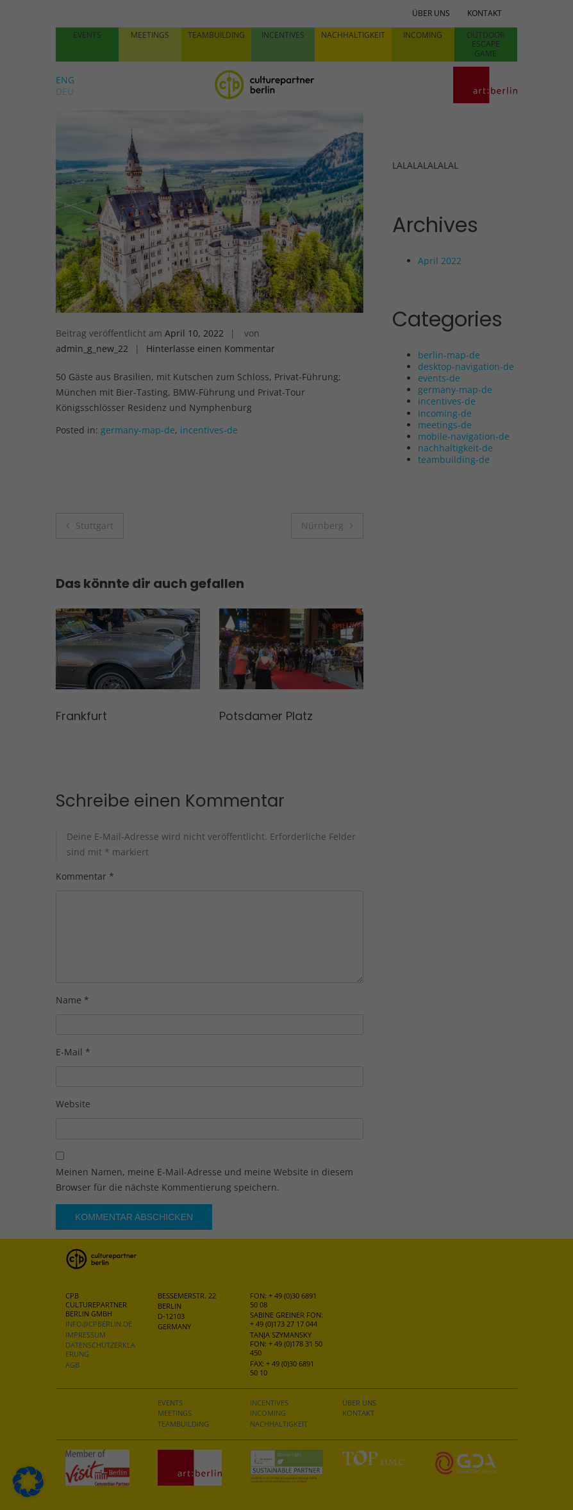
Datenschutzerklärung (206, 234)
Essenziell (330, 44)
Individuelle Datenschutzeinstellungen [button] (287, 365)
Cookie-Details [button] (287, 394)
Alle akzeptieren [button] (171, 288)
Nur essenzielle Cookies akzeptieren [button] (286, 326)
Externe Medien (344, 123)
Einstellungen (94, 259)
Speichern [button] (402, 288)
